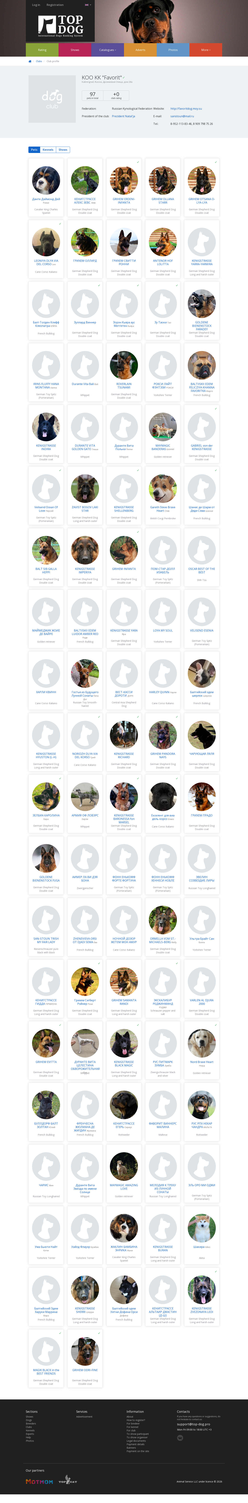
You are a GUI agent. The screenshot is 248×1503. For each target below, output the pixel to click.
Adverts (140, 50)
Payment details (135, 1444)
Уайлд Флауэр (81, 1247)
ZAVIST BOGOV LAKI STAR (85, 509)
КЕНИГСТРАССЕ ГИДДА (46, 1002)
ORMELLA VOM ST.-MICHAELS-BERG (162, 940)
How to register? (136, 1420)
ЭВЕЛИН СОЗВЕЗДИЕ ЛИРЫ (201, 878)
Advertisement (84, 1416)
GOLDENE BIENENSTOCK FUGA (46, 878)
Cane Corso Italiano (46, 271)
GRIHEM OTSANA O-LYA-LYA (202, 200)
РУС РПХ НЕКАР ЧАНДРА (202, 1125)
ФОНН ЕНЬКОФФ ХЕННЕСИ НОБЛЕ (162, 878)
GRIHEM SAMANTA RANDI (124, 1002)
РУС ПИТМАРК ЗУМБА (163, 1063)
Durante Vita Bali (83, 384)
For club (131, 1430)
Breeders (31, 1423)
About (130, 1416)
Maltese (162, 1134)
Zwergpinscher (85, 888)
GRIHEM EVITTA (46, 1062)
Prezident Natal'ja (123, 116)
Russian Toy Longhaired (201, 888)
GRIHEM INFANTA (124, 569)
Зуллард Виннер (85, 322)
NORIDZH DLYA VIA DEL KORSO (85, 755)
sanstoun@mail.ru (182, 116)
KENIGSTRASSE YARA (124, 630)
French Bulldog (46, 333)
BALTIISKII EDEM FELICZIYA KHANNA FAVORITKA (201, 387)
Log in (36, 5)
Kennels (48, 150)
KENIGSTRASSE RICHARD (124, 755)
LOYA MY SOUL (163, 630)
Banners (131, 1447)
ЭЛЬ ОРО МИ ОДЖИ (201, 1185)
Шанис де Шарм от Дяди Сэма (202, 509)
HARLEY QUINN (159, 692)
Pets (34, 150)
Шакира (199, 1247)
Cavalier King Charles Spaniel (46, 211)
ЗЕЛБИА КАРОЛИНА (46, 815)
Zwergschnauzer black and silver (163, 1074)
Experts (30, 1433)
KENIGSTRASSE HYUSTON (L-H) (46, 755)
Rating (42, 50)
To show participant (138, 1433)
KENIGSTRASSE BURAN (163, 1248)
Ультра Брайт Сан (202, 939)
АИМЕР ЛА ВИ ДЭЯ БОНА (85, 878)
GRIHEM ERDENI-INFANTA (124, 200)
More (205, 50)
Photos (173, 50)
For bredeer (133, 1423)
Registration (55, 5)
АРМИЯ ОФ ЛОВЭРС (85, 815)
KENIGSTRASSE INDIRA (46, 447)
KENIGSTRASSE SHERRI (85, 1310)
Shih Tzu (201, 580)
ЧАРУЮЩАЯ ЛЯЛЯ (201, 754)
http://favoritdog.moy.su (186, 108)
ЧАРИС (44, 1185)
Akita (202, 1258)
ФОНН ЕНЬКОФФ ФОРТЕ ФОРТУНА (124, 878)
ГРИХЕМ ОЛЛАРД (85, 261)
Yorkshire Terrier (163, 395)
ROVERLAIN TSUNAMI (124, 385)
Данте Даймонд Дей (46, 199)
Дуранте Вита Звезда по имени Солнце (85, 1188)
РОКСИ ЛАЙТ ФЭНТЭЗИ (162, 385)
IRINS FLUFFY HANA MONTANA (46, 385)
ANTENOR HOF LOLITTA (163, 262)
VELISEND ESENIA (201, 630)
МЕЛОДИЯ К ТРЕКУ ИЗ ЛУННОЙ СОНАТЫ (163, 1188)
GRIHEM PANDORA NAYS (163, 755)
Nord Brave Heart (201, 1062)
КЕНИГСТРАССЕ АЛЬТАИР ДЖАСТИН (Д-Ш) (163, 1312)
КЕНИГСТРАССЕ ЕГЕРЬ (124, 1125)
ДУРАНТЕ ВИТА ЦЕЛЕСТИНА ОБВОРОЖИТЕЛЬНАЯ (85, 1065)
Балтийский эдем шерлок (202, 693)
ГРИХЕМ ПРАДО (202, 815)
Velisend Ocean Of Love (46, 509)
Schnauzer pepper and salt (163, 1012)
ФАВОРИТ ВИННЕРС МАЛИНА (163, 1125)
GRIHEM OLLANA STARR (163, 200)
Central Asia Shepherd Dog (124, 704)
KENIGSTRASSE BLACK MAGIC (124, 1063)
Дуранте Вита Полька (124, 447)
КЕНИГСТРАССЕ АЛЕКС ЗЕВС (85, 200)
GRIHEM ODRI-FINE (85, 1370)
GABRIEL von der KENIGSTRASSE (202, 447)
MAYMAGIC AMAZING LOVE (124, 1187)
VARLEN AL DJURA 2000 (202, 1002)
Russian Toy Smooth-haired (85, 704)
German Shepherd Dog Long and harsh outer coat (202, 274)
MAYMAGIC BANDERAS (161, 447)
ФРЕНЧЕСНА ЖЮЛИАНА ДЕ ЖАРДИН (84, 1127)
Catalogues (107, 50)
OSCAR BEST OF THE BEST (201, 570)
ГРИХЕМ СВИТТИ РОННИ (124, 262)
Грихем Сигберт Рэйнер (85, 1002)
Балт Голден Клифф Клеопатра (46, 324)
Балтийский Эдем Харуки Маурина (46, 1310)
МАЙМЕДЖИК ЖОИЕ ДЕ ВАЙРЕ (46, 632)
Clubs (39, 61)
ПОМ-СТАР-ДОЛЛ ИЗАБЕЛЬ (163, 570)
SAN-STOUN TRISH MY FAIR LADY (46, 940)
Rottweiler (124, 1134)
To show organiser (137, 1437)
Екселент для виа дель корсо (162, 817)
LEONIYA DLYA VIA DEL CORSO (46, 262)
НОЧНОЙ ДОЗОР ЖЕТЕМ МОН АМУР (124, 940)
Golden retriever (163, 456)
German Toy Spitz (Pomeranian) (46, 396)
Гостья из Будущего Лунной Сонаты (85, 693)
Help (28, 1437)
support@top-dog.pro (193, 1424)
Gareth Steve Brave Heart (162, 509)
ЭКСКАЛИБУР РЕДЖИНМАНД (163, 1002)
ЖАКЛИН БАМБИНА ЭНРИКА (124, 1248)
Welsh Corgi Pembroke (163, 518)
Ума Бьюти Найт (46, 1247)
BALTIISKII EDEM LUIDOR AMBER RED (85, 632)
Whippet (85, 395)
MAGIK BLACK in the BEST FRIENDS (46, 1371)
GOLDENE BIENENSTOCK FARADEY (201, 325)
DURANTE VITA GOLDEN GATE (83, 447)
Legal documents (136, 1440)
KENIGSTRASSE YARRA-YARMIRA (202, 262)
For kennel (132, 1427)
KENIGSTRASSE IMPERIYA (85, 570)
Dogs (29, 1420)
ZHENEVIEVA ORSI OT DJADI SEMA (85, 940)
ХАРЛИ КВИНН (46, 692)
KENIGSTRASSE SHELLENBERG (124, 509)
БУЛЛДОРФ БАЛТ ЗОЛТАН (46, 1125)
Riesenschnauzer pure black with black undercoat (46, 952)
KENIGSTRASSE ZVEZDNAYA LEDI (201, 1310)
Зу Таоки (161, 322)
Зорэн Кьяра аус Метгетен (124, 324)
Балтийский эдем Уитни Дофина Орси (124, 1310)
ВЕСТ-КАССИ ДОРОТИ (124, 693)
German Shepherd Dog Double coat (85, 211)
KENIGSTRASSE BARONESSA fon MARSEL (124, 818)
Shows (75, 50)
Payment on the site (138, 1451)
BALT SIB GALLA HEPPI (46, 570)
